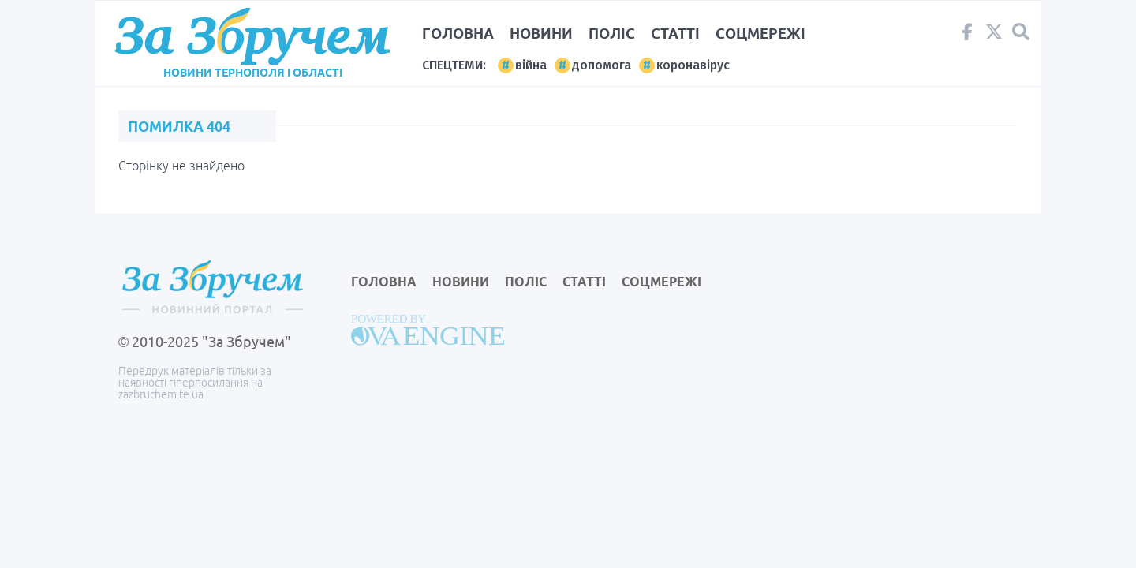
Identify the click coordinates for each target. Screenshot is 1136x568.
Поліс (612, 33)
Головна (458, 33)
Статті (675, 33)
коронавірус (693, 65)
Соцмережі (760, 33)
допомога (601, 65)
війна (531, 65)
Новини (541, 33)
